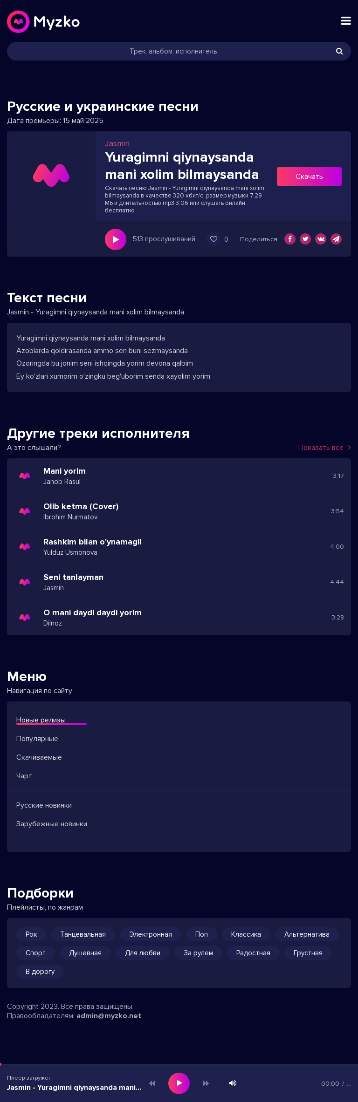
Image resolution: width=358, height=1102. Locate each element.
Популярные (37, 738)
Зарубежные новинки (51, 824)
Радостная (253, 953)
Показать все (324, 447)
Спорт (36, 953)
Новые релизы (41, 720)
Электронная (150, 934)
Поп (201, 934)
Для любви (142, 953)
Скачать (309, 176)
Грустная (308, 953)
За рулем (198, 953)
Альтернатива (307, 934)
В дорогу (40, 971)
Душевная (85, 953)
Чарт (24, 776)
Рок (31, 934)
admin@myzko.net (108, 1015)
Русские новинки (44, 805)
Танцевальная (83, 934)
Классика (246, 934)
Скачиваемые (39, 757)
